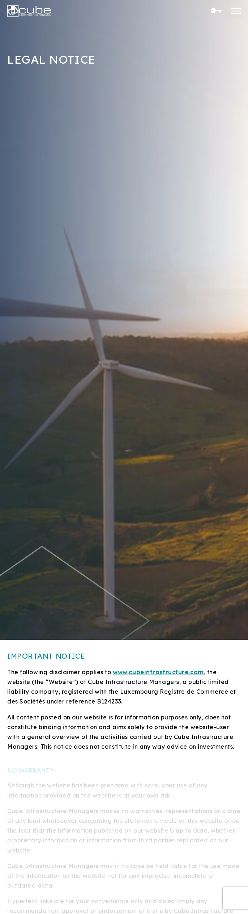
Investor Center (215, 10)
